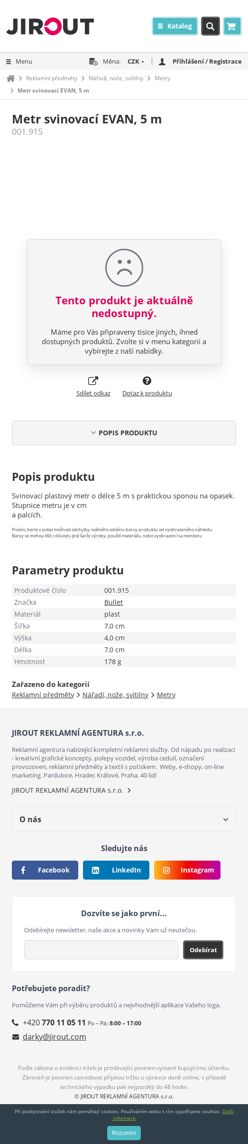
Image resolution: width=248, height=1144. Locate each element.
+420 (54, 1022)
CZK (133, 61)
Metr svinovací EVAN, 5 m (53, 90)
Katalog (179, 25)
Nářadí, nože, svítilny (116, 78)
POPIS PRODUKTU (128, 432)
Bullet (113, 602)
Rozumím (124, 1133)
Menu (24, 61)
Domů (10, 78)
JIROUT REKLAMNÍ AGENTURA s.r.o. (67, 790)
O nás (30, 819)
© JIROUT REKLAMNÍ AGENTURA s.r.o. (124, 1096)
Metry (162, 78)
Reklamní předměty (51, 78)
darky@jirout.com (54, 1036)
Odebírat (203, 950)
